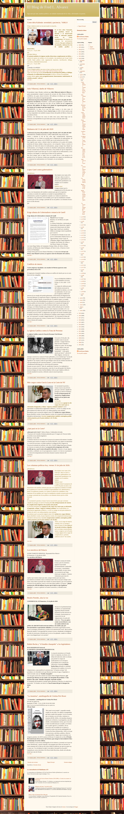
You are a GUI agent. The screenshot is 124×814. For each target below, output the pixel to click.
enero (81, 310)
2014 (80, 324)
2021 (80, 56)
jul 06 (82, 281)
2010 (80, 333)
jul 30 (82, 216)
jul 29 (82, 219)
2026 (80, 45)
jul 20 (82, 242)
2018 (80, 315)
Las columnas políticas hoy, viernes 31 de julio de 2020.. (48, 465)
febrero (81, 307)
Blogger (76, 807)
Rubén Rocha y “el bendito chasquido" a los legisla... (83, 196)
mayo (81, 300)
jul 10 (82, 269)
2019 (80, 313)
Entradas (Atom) (37, 765)
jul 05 (82, 283)
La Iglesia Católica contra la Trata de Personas (44, 331)
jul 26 (82, 227)
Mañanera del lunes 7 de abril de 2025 (43, 786)
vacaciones (92, 48)
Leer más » (29, 79)
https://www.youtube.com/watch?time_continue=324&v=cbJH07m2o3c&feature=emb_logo (44, 70)
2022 (80, 54)
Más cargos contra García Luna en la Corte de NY (46, 382)
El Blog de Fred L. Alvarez (47, 7)
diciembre (82, 60)
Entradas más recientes (33, 762)
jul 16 (82, 253)
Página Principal (50, 762)
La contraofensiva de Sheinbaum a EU (37, 769)
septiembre (82, 71)
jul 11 (82, 267)
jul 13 (82, 261)
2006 (80, 342)
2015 (80, 322)
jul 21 (82, 239)
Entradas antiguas (68, 762)
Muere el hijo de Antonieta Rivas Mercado (38, 794)
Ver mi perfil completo (82, 38)
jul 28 (82, 221)
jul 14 (82, 259)
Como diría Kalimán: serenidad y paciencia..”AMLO (47, 22)
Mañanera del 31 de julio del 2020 (40, 129)
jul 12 (82, 265)
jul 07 (82, 279)
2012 (80, 329)
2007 (80, 340)
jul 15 (82, 257)
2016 (80, 320)
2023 (80, 51)
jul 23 (82, 235)
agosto (81, 74)
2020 (80, 58)
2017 (80, 317)
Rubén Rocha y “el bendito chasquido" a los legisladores (48, 644)
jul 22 (82, 237)
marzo (81, 304)
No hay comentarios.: (41, 83)
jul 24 (82, 233)
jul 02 (82, 291)
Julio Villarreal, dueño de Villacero (40, 89)
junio (81, 298)
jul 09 (82, 273)
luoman (63, 807)
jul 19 (82, 245)
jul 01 (82, 293)
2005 (80, 344)
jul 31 (82, 79)
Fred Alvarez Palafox (84, 36)
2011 (80, 331)
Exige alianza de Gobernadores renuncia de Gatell (46, 212)
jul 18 (82, 247)
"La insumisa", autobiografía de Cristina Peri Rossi (46, 696)
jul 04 (82, 285)
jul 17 (82, 251)
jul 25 (82, 230)
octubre (81, 67)
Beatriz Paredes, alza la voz (37, 598)
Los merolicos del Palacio (37, 550)
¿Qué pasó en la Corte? (36, 429)
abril (81, 302)
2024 (80, 49)
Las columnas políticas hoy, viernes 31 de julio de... (83, 171)
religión (91, 46)
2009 (80, 335)
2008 (80, 338)
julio (81, 77)
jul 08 (82, 275)
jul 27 (82, 225)
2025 (80, 47)
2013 (80, 326)
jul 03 (82, 288)
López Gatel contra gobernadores (39, 170)
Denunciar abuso (81, 30)
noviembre (82, 64)
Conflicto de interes (34, 264)
